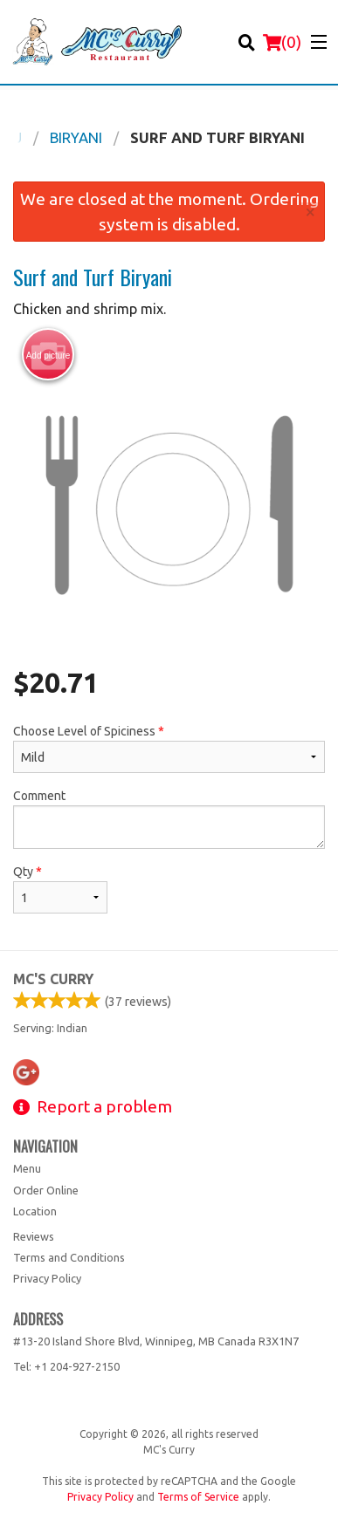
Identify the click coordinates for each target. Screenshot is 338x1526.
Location (35, 1211)
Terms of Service (198, 1496)
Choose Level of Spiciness (169, 748)
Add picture (48, 355)
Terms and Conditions (69, 1257)
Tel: (66, 1366)
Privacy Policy (47, 1278)
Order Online (46, 1190)
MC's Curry (53, 979)
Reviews (33, 1236)
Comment (169, 819)
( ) (282, 42)
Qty (60, 889)
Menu (27, 1168)
